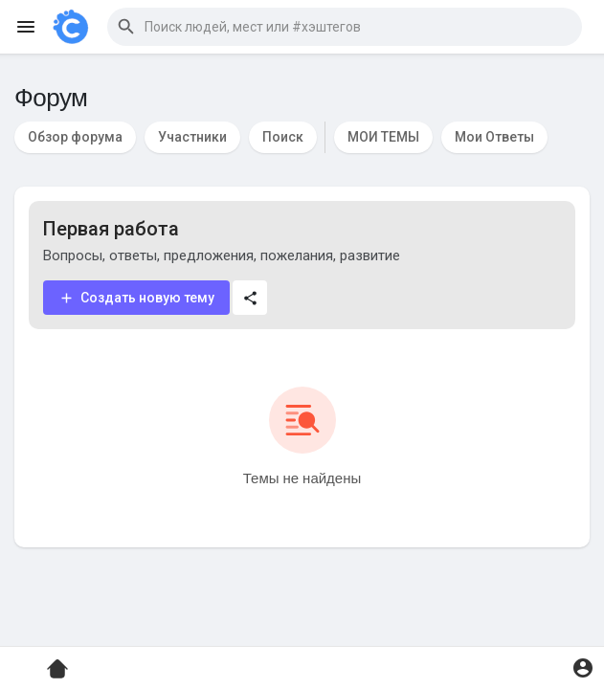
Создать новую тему (136, 298)
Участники (192, 136)
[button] (344, 27)
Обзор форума (75, 136)
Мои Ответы (494, 136)
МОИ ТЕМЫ (383, 136)
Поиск (282, 136)
